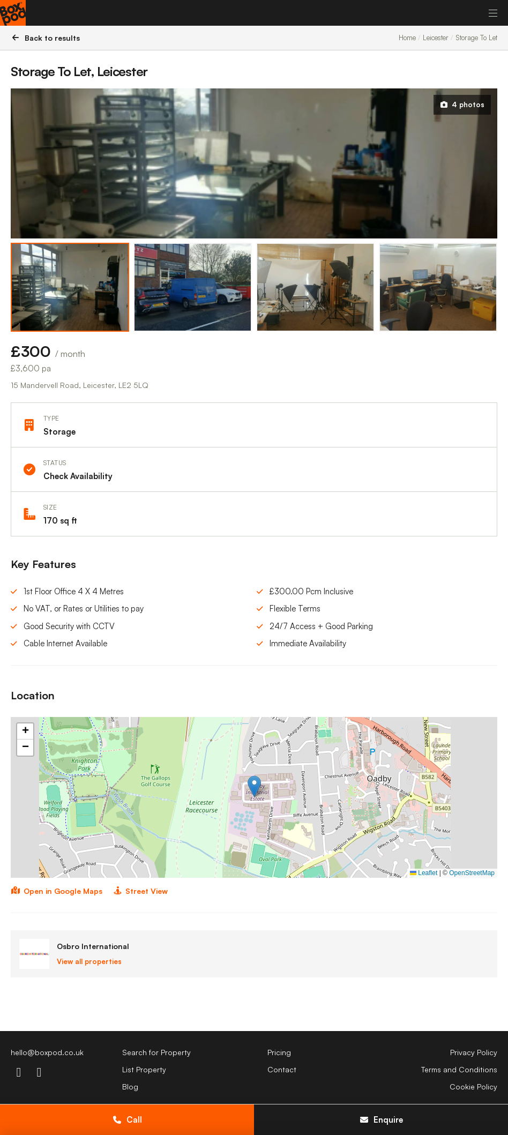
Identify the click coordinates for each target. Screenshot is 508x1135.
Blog (130, 1086)
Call (127, 1120)
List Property (144, 1069)
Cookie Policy (473, 1086)
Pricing (279, 1052)
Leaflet (423, 873)
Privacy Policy (473, 1052)
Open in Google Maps (56, 890)
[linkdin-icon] (39, 1072)
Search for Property (156, 1052)
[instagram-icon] (19, 1072)
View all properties (89, 961)
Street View (140, 890)
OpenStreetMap (472, 873)
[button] (254, 786)
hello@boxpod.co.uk (47, 1052)
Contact (281, 1069)
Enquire (381, 1120)
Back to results (45, 37)
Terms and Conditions (459, 1069)
